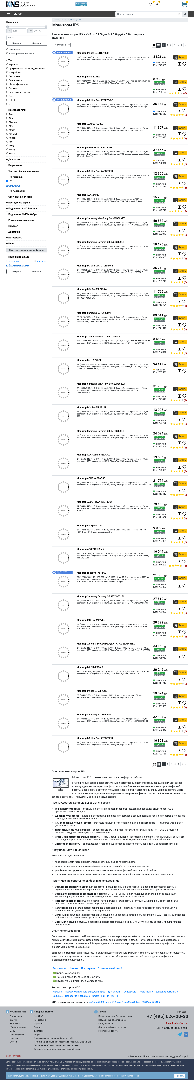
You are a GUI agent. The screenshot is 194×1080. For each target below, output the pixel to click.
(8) (178, 707)
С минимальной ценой (110, 968)
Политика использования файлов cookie (54, 1038)
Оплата (37, 1027)
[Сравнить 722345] (180, 348)
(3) (178, 138)
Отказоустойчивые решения (112, 1027)
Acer (11, 114)
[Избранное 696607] (184, 254)
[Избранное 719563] (184, 110)
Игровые (13, 64)
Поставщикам (17, 1034)
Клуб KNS (38, 1016)
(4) (178, 306)
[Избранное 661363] (184, 679)
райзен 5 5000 (97, 1002)
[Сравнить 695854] (180, 443)
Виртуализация (105, 1023)
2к (10, 104)
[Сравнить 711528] (180, 325)
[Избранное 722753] (184, 750)
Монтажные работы (108, 1031)
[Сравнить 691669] (180, 514)
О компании (16, 1016)
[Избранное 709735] (184, 419)
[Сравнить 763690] (180, 134)
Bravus (12, 153)
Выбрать (16, 43)
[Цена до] (40, 30)
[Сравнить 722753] (180, 750)
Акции (37, 1034)
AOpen (12, 130)
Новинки (74, 968)
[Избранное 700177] (184, 89)
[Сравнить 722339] (180, 183)
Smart (11, 96)
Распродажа (15, 49)
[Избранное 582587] (184, 703)
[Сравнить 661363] (180, 679)
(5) (178, 164)
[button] (154, 45)
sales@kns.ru (181, 1023)
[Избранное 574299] (184, 561)
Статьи (13, 1042)
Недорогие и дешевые (20, 92)
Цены (12, 1031)
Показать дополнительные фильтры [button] (27, 250)
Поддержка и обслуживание (112, 1020)
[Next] (185, 45)
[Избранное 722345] (184, 349)
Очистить (36, 43)
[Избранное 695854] (184, 443)
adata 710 (111, 1002)
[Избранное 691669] (184, 514)
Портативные (15, 80)
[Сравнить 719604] (180, 301)
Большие (13, 88)
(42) (178, 93)
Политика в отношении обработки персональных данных (62, 1042)
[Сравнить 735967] (180, 656)
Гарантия (38, 1023)
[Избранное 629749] (184, 207)
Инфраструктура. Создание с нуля (115, 1016)
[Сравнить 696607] (180, 254)
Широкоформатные (18, 84)
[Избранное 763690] (184, 134)
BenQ (11, 146)
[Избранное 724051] (184, 538)
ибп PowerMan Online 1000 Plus (134, 1002)
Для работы (15, 72)
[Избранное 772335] (184, 64)
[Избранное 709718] (184, 278)
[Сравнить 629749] (180, 207)
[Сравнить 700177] (180, 89)
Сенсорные (14, 76)
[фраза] (26, 37)
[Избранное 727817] (184, 396)
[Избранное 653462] (184, 490)
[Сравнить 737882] (180, 585)
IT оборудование (18, 1027)
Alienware (13, 122)
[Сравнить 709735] (180, 419)
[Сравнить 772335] (180, 64)
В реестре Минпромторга (21, 53)
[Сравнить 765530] (180, 371)
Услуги (13, 1020)
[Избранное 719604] (184, 301)
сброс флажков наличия (18, 265)
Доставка (39, 1031)
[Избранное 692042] (184, 727)
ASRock (12, 138)
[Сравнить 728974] (180, 632)
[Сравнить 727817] (180, 396)
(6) (178, 115)
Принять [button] (180, 1076)
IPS (9, 181)
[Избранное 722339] (184, 183)
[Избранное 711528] (184, 325)
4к (118, 996)
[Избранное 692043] (184, 230)
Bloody (12, 149)
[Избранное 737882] (184, 586)
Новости (14, 1038)
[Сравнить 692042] (180, 727)
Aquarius (13, 134)
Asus (11, 142)
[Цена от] (18, 30)
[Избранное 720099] (184, 467)
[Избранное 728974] (184, 632)
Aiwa (11, 118)
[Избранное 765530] (184, 371)
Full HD (12, 100)
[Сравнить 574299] (180, 561)
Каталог (14, 14)
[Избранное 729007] (184, 609)
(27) (178, 211)
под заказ (41, 261)
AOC (11, 126)
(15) (178, 565)
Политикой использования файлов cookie (120, 1076)
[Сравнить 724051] (180, 537)
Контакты (15, 1023)
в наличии (14, 261)
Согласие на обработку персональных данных (57, 1045)
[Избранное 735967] (184, 657)
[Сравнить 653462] (180, 490)
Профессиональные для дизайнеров (27, 68)
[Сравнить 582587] (180, 703)
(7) (178, 471)
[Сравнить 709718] (180, 278)
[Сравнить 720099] (180, 467)
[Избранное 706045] (184, 160)
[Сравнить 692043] (180, 230)
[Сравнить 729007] (180, 608)
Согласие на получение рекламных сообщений (57, 1049)
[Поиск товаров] (148, 14)
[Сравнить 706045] (180, 159)
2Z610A (156, 1002)
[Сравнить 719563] (180, 110)
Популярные (88, 968)
